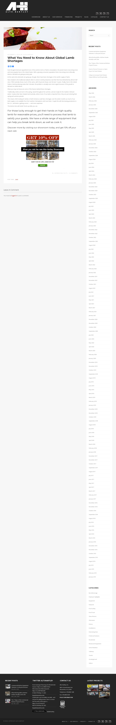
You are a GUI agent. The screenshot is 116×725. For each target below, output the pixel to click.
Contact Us (104, 17)
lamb (16, 179)
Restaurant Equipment (95, 644)
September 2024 (93, 155)
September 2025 (93, 112)
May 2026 (91, 93)
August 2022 (92, 245)
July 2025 (91, 120)
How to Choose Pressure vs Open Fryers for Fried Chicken (98, 70)
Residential (92, 640)
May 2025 (91, 128)
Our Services (57, 17)
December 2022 (93, 229)
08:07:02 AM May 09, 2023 (39, 705)
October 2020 (92, 327)
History (91, 624)
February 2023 (93, 222)
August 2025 (92, 116)
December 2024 (93, 147)
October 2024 (92, 151)
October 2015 (92, 553)
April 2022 (91, 261)
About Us (46, 17)
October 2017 (92, 464)
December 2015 (93, 546)
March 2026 (92, 97)
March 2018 (92, 444)
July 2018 (91, 428)
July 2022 (91, 249)
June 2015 (91, 569)
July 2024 (91, 163)
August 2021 (92, 288)
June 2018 (91, 432)
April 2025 (91, 132)
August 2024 (92, 159)
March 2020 (92, 350)
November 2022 (93, 233)
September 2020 (93, 331)
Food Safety (92, 608)
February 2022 (93, 268)
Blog (86, 17)
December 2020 (93, 319)
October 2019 (92, 370)
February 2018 (93, 448)
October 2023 (92, 194)
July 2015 (91, 565)
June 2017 (91, 479)
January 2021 (92, 315)
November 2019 (93, 366)
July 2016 (91, 522)
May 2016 (91, 530)
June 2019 (91, 386)
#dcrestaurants (36, 689)
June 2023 (91, 210)
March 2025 (92, 136)
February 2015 (93, 573)
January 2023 (92, 226)
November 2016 (93, 507)
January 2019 (92, 405)
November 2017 (93, 460)
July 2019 (91, 382)
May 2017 (91, 483)
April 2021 (91, 304)
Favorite (42, 695)
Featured (91, 604)
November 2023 (93, 190)
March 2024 (92, 175)
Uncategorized (93, 659)
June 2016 (91, 526)
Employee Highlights (94, 597)
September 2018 (93, 421)
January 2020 (92, 358)
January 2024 (92, 183)
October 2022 (92, 237)
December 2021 (93, 276)
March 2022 (92, 265)
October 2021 (92, 284)
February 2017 (93, 495)
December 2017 (93, 456)
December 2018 (93, 409)
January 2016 (92, 542)
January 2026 (92, 105)
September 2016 (93, 514)
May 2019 (91, 389)
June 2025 (91, 124)
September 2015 (93, 557)
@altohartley (50, 711)
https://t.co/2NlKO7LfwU (43, 687)
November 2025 (93, 108)
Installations (92, 628)
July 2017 (91, 475)
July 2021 (91, 292)
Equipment (92, 601)
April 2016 (91, 534)
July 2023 (91, 206)
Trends (91, 655)
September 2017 (93, 467)
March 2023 (92, 218)
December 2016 (93, 503)
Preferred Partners (94, 636)
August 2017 (92, 471)
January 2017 (92, 499)
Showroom (36, 17)
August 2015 (92, 561)
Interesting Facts (61, 173)
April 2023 (91, 214)
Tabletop (91, 651)
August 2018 (92, 425)
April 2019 (91, 393)
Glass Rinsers (92, 616)
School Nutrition (93, 647)
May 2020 (91, 343)
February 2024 (93, 179)
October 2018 (92, 417)
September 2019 (93, 374)
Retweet (37, 695)
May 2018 (91, 436)
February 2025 (93, 140)
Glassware (92, 620)
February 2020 (93, 354)
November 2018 (93, 413)
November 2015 (93, 549)
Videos (91, 663)
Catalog (94, 17)
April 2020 (91, 347)
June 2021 (91, 296)
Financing (69, 17)
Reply (33, 695)
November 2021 (93, 280)
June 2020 (91, 339)
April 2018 (91, 440)
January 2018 (92, 452)
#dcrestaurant (45, 689)
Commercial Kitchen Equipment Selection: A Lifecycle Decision (97, 52)
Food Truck (92, 612)
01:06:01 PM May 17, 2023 (39, 693)
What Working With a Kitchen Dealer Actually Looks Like (99, 58)
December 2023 (93, 187)
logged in (14, 195)
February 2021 (93, 311)
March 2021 (92, 307)
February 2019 (93, 401)
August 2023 (92, 202)
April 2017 (91, 487)
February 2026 (93, 101)
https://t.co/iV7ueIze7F (38, 703)
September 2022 (93, 241)
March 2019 (92, 397)
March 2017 (92, 491)
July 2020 (91, 335)
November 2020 (93, 323)
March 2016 (92, 538)
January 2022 (92, 272)
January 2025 (92, 144)
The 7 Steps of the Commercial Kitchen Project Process (99, 64)
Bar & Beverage (93, 593)
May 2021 (91, 300)
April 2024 (91, 171)
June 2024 (91, 167)
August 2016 (92, 518)
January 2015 (92, 577)
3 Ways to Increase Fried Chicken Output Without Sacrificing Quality (98, 76)
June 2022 (91, 253)
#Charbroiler (52, 685)
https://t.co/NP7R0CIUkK (38, 691)
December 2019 (93, 362)
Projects (78, 17)
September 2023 (93, 198)
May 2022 (91, 257)
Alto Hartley (28, 54)
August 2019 (92, 378)
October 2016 (92, 510)
